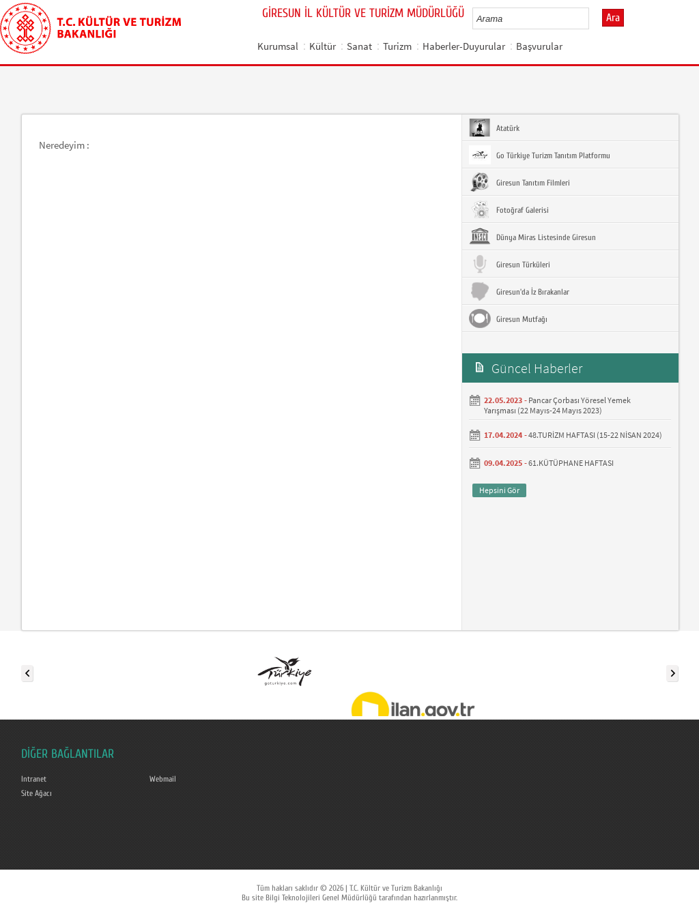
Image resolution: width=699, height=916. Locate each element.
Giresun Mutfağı (508, 318)
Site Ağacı (36, 793)
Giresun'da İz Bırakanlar (519, 291)
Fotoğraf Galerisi (509, 209)
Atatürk (494, 127)
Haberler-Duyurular (464, 46)
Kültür (322, 46)
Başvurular (539, 46)
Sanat (359, 46)
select (593, 18)
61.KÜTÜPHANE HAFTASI (571, 463)
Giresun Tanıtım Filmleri (519, 182)
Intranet (33, 779)
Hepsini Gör (499, 490)
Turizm (397, 46)
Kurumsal (277, 46)
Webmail (162, 779)
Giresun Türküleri (509, 264)
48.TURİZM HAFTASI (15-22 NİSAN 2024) (595, 435)
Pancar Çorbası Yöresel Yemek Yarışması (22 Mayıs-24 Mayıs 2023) (557, 405)
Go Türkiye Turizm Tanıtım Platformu (539, 154)
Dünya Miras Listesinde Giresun (532, 236)
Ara (613, 18)
